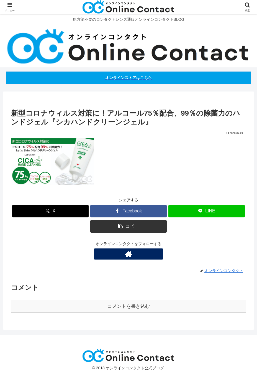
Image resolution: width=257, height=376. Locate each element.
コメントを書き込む (128, 306)
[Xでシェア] (50, 211)
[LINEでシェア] (206, 211)
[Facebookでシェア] (128, 211)
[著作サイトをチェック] (128, 254)
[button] (128, 226)
